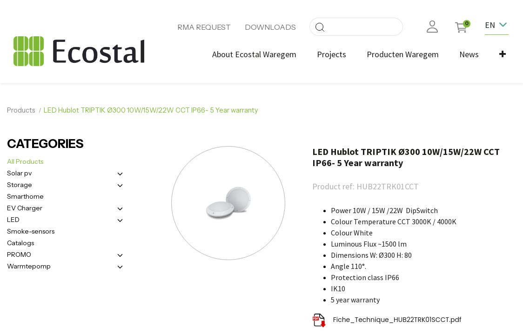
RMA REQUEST (204, 27)
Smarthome (25, 195)
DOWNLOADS (270, 27)
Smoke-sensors (30, 230)
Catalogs (20, 242)
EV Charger (24, 207)
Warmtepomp (29, 265)
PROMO (19, 253)
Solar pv (19, 172)
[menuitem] (253, 54)
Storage (19, 184)
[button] (502, 54)
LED (13, 218)
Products (21, 109)
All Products (25, 160)
